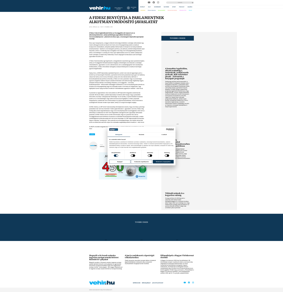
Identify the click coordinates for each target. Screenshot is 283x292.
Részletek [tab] (141, 134)
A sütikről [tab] (164, 134)
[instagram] (158, 2)
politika (92, 134)
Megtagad (119, 161)
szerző (101, 144)
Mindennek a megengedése (163, 161)
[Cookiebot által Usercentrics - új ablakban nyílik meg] (167, 129)
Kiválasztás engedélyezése (141, 161)
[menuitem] (142, 7)
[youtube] (149, 2)
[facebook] (154, 2)
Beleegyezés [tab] (118, 134)
